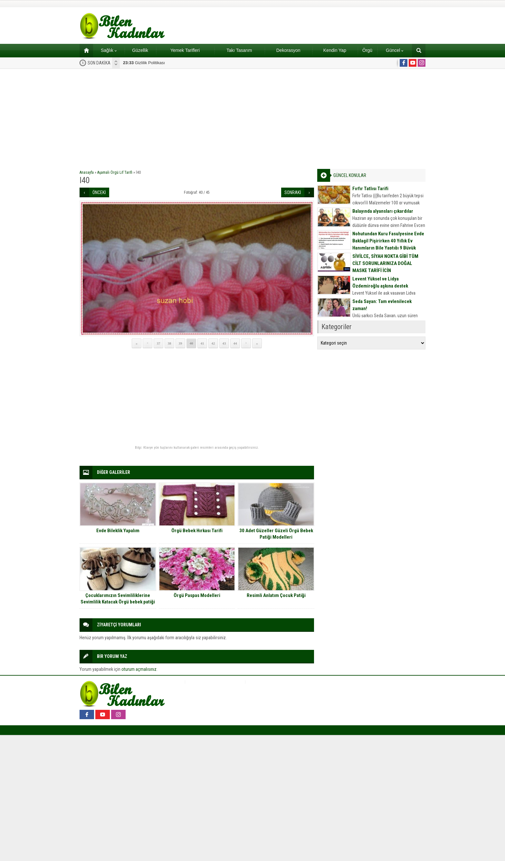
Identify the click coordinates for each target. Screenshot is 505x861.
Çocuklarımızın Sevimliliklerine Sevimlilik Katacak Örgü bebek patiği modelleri (118, 601)
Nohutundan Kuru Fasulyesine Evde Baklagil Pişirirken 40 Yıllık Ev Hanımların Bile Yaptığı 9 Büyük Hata (388, 244)
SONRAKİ (292, 192)
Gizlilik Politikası (144, 62)
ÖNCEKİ (99, 192)
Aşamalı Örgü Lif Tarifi (114, 172)
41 (202, 343)
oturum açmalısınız (139, 669)
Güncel (394, 50)
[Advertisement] (252, 117)
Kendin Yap (334, 50)
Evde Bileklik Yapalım (117, 530)
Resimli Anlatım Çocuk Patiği (276, 595)
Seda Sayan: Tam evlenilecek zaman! (382, 304)
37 (158, 343)
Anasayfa (87, 172)
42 (213, 343)
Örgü (367, 50)
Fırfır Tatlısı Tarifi (370, 188)
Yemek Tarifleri (185, 50)
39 (180, 343)
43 (224, 343)
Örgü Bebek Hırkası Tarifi (197, 530)
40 (191, 343)
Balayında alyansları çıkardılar (382, 211)
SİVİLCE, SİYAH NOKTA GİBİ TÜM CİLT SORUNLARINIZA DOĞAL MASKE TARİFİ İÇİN (385, 263)
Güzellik (140, 50)
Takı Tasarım (239, 50)
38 (169, 343)
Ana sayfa (84, 50)
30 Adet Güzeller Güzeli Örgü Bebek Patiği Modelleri (276, 534)
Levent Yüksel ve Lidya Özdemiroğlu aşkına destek (380, 282)
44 (235, 343)
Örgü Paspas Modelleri (197, 595)
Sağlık (109, 50)
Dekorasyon (288, 50)
